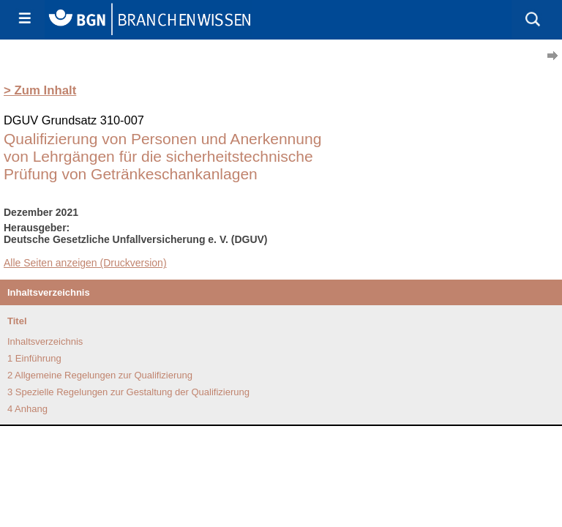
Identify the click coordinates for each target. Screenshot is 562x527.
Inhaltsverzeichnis (45, 341)
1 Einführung (34, 358)
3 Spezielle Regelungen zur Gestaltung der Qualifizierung (128, 391)
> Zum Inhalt (40, 90)
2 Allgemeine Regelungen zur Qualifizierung (99, 375)
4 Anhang (27, 408)
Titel (17, 320)
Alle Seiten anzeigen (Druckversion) (85, 263)
